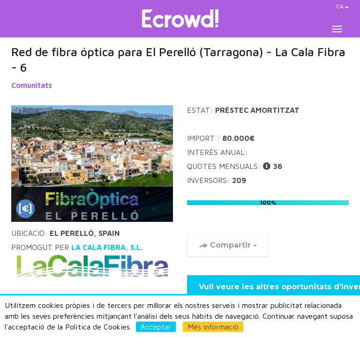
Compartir (228, 245)
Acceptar (156, 326)
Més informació (213, 326)
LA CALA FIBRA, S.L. (92, 262)
